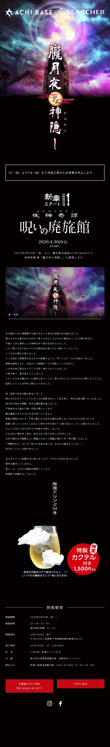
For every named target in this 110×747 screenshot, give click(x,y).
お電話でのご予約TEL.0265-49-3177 (29, 686)
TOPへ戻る (81, 683)
